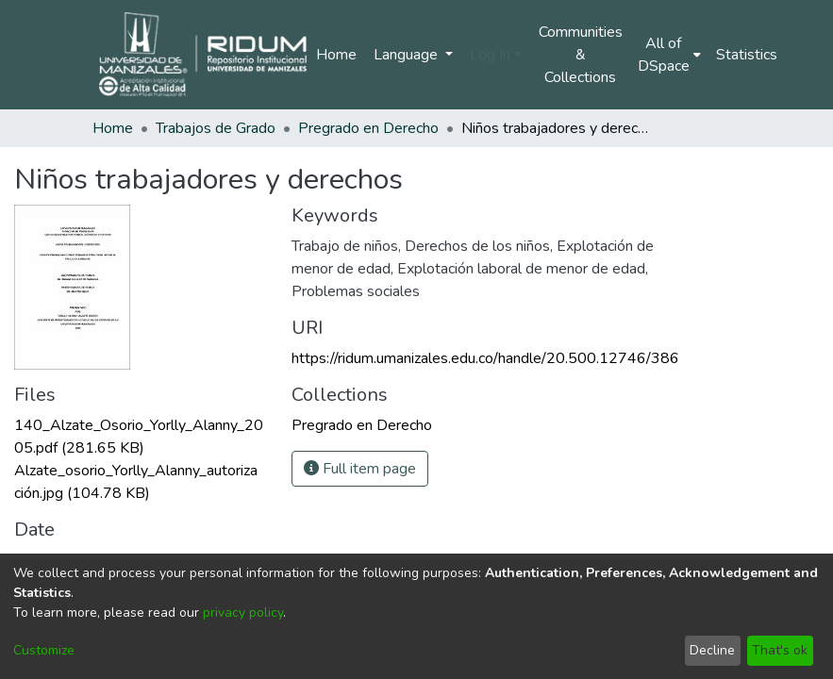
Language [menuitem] (407, 54)
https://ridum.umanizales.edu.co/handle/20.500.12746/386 (485, 358)
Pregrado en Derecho (368, 128)
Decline (712, 650)
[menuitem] (669, 55)
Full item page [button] (360, 468)
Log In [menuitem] (490, 54)
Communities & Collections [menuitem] (581, 55)
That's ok (780, 650)
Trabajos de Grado (215, 128)
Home (336, 54)
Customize (44, 650)
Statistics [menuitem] (746, 54)
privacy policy (243, 612)
